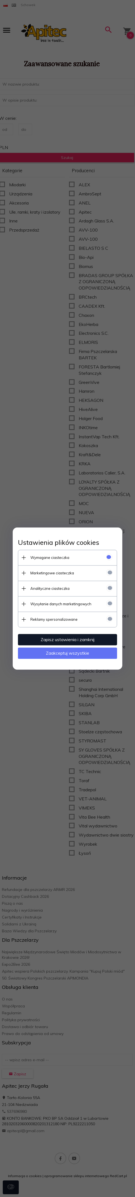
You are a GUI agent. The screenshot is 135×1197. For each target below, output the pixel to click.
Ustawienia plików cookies (58, 542)
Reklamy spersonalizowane (54, 619)
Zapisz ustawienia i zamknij (67, 639)
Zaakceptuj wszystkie (67, 653)
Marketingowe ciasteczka (52, 573)
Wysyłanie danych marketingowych (60, 604)
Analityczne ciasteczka (50, 588)
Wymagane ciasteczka (49, 557)
